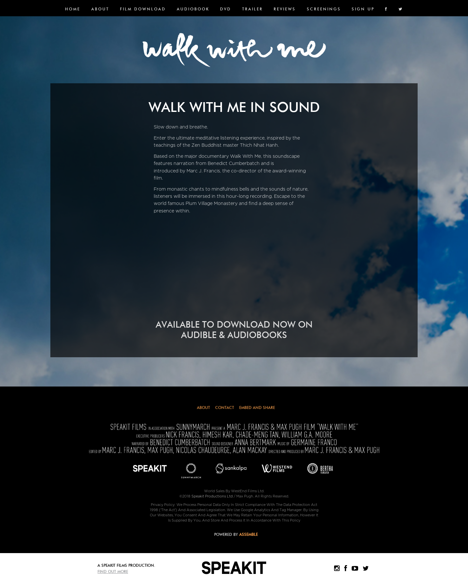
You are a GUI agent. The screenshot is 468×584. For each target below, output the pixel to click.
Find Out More (113, 571)
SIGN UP (363, 9)
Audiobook (193, 9)
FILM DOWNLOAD (143, 9)
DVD (225, 9)
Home (72, 9)
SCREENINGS (324, 9)
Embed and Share (257, 407)
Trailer (252, 9)
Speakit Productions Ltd (212, 496)
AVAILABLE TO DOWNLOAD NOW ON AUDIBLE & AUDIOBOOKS (234, 329)
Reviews (285, 9)
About (100, 9)
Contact (224, 407)
